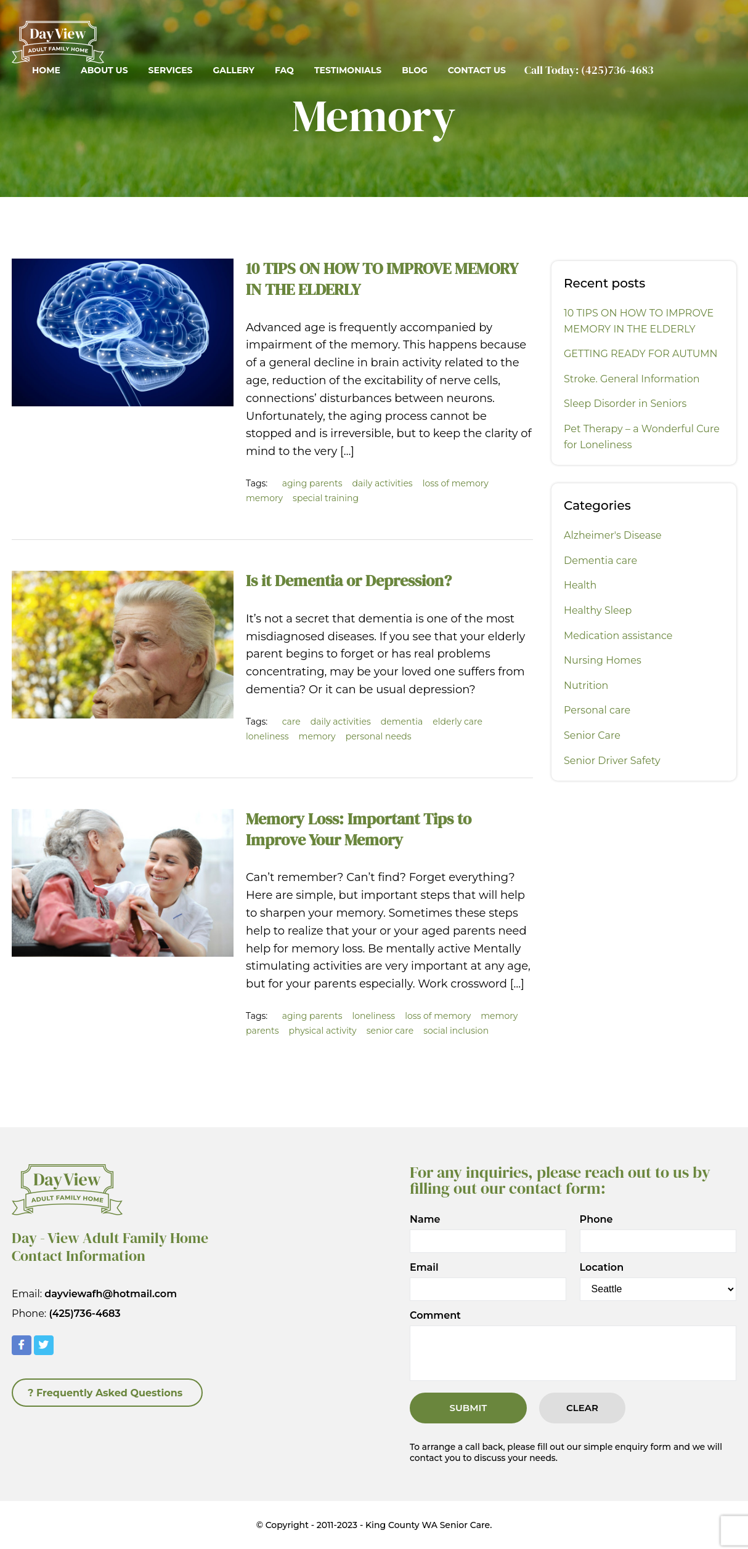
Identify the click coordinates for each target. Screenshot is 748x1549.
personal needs (379, 736)
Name (425, 1220)
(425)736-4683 (617, 70)
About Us (104, 70)
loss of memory (456, 483)
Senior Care (592, 735)
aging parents (312, 483)
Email (424, 1268)
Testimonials (347, 70)
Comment (435, 1316)
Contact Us (477, 70)
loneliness (267, 736)
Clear (582, 1408)
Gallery (233, 70)
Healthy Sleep (598, 610)
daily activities (382, 483)
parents (262, 1030)
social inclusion (456, 1030)
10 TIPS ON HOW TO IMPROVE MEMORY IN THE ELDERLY (382, 278)
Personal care (597, 710)
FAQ (284, 70)
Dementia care (600, 560)
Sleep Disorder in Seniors (625, 403)
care (291, 721)
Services (170, 70)
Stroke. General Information (632, 379)
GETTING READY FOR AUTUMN (641, 354)
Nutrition (586, 685)
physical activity (323, 1030)
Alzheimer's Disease (613, 535)
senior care (390, 1030)
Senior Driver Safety (612, 760)
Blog (415, 70)
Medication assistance (618, 636)
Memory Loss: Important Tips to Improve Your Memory (358, 829)
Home (46, 70)
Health (580, 585)
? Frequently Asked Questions (105, 1393)
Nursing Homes (602, 660)
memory (264, 498)
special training (326, 498)
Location (602, 1268)
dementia (402, 721)
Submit (468, 1408)
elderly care (457, 721)
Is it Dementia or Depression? (349, 580)
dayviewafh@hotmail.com (110, 1294)
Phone (596, 1220)
